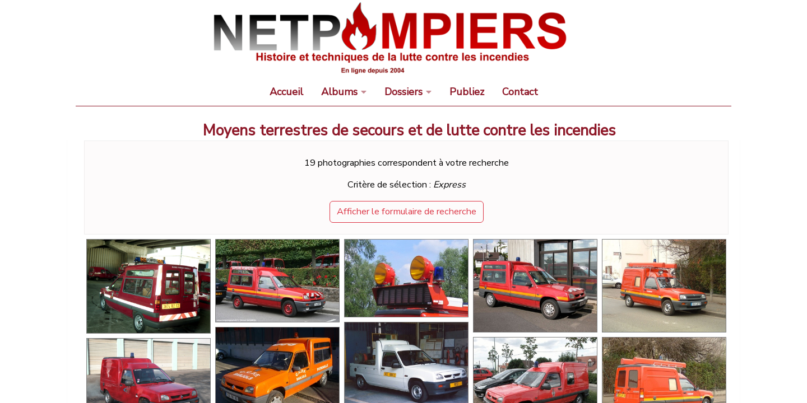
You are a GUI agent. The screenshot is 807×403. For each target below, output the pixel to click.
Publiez (466, 92)
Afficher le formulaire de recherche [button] (406, 211)
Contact (520, 92)
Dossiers (403, 92)
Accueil (286, 92)
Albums (339, 92)
